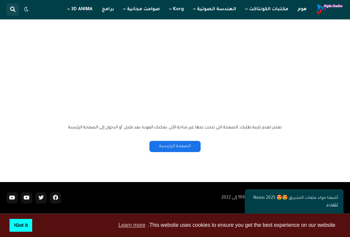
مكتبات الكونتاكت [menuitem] (268, 9)
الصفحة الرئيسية (175, 146)
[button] (26, 9)
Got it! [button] (21, 225)
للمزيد (332, 205)
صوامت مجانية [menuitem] (143, 9)
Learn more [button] (132, 225)
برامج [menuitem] (108, 9)
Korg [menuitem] (178, 9)
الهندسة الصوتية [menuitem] (216, 9)
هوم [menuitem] (302, 9)
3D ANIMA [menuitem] (82, 9)
